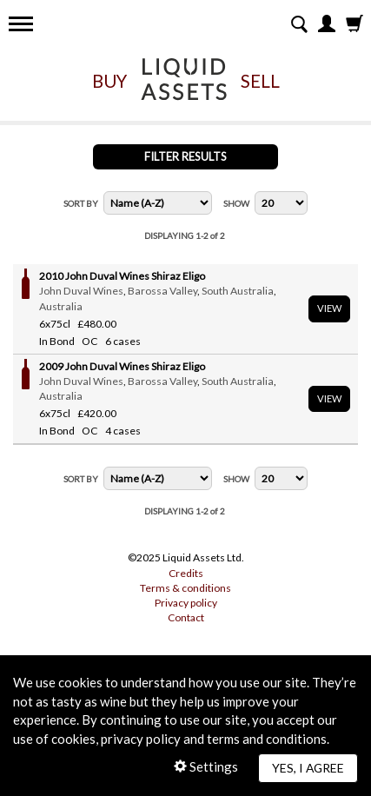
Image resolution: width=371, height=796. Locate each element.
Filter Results (185, 156)
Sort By (80, 203)
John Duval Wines (81, 290)
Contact (186, 617)
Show (236, 203)
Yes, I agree (308, 767)
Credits (186, 573)
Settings (206, 766)
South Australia (238, 290)
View (329, 308)
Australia (61, 306)
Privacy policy (186, 602)
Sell (260, 80)
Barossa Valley (162, 290)
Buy (109, 80)
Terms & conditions (185, 587)
